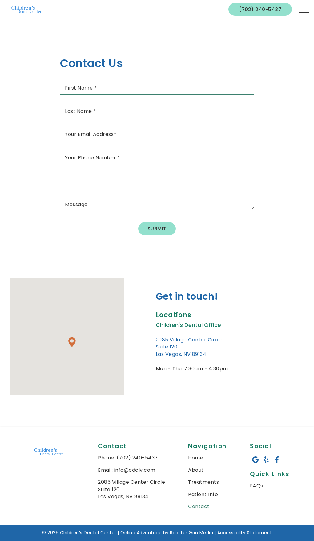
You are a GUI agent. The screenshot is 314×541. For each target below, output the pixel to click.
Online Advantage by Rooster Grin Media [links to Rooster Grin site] (166, 533)
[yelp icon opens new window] (266, 459)
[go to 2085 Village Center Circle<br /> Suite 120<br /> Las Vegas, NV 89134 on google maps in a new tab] (192, 347)
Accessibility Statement (244, 533)
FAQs (256, 485)
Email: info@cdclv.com (126, 470)
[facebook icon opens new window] (277, 459)
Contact (199, 506)
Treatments (203, 482)
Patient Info (203, 494)
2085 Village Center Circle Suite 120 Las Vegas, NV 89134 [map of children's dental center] (131, 489)
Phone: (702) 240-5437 (128, 457)
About (196, 470)
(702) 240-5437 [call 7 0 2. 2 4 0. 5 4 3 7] (260, 9)
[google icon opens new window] (255, 459)
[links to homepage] (27, 9)
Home (195, 457)
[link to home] (49, 452)
